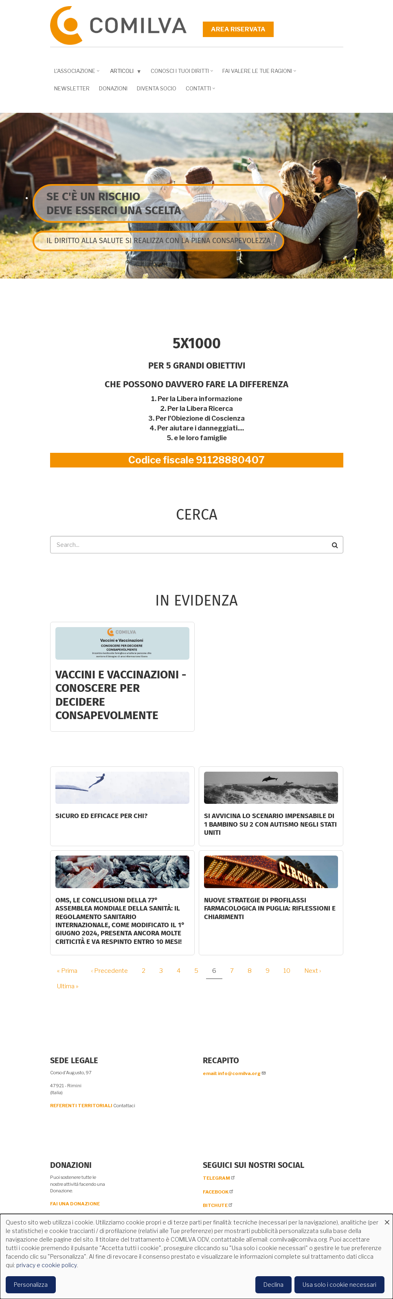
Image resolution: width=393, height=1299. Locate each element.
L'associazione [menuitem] (75, 74)
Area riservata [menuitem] (238, 29)
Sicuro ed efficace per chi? (101, 816)
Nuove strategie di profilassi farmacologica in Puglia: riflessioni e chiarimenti (270, 908)
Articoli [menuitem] (124, 73)
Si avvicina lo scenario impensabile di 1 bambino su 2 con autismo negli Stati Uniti (270, 824)
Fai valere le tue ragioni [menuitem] (258, 74)
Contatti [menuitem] (199, 91)
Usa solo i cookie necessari (339, 1284)
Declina (273, 1284)
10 (289, 970)
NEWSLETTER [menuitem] (72, 88)
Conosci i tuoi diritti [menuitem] (181, 74)
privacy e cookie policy (46, 1265)
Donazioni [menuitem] (113, 88)
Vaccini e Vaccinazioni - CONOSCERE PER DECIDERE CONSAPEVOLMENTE (120, 695)
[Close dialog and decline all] (387, 1219)
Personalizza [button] (31, 1284)
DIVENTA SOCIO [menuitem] (156, 88)
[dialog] (196, 1256)
